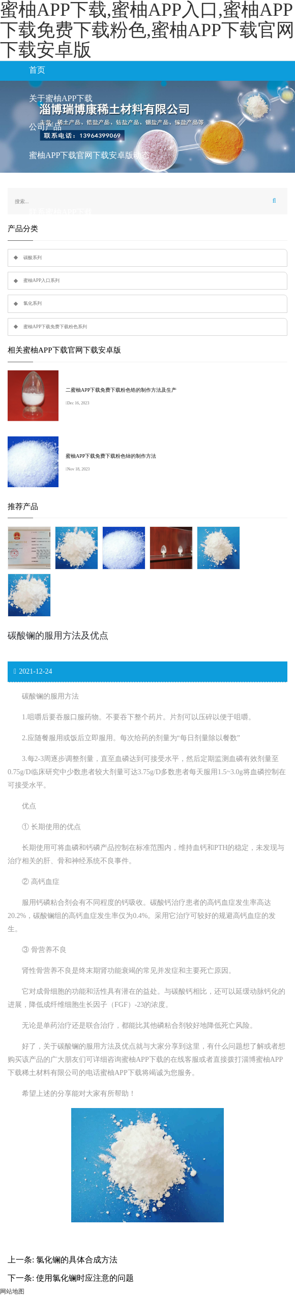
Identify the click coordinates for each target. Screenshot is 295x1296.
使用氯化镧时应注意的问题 (85, 1278)
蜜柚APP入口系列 (41, 280)
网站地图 (12, 1291)
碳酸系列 (32, 257)
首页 (37, 70)
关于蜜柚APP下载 (61, 98)
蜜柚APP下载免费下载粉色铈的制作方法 (111, 456)
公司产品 (45, 126)
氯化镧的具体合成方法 (76, 1259)
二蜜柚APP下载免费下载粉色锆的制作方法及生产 (121, 390)
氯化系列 (32, 303)
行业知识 (45, 183)
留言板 (41, 240)
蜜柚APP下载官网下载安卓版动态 (89, 155)
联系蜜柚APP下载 (61, 212)
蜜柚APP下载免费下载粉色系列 (55, 326)
